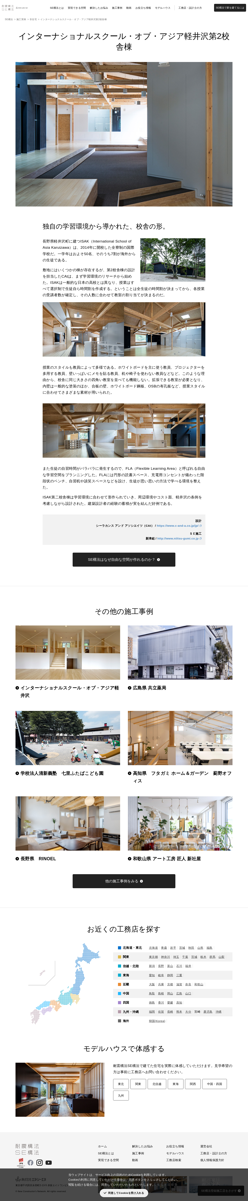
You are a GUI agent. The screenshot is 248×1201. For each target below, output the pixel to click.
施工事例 (117, 7)
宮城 (182, 947)
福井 (188, 966)
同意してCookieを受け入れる (126, 1193)
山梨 (222, 956)
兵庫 (161, 984)
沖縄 (219, 1011)
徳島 (152, 1002)
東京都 (153, 956)
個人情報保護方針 (212, 1160)
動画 (129, 7)
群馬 (212, 956)
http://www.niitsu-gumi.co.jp (178, 538)
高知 (179, 1002)
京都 (170, 984)
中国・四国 (214, 1084)
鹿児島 (207, 1011)
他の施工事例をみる (121, 881)
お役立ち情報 (143, 7)
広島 (179, 993)
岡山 (170, 993)
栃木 (203, 956)
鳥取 (152, 993)
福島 (210, 947)
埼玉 (176, 956)
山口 (188, 993)
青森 (164, 947)
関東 (138, 1084)
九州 (121, 1095)
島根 (161, 993)
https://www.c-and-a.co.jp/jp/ (178, 525)
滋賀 (179, 984)
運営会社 (206, 1146)
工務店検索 (173, 1160)
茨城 (194, 956)
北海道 (153, 947)
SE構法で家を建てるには (230, 7)
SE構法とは (57, 7)
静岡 (170, 975)
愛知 (152, 975)
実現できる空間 (77, 7)
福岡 (152, 1011)
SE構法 (9, 19)
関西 (193, 1084)
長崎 (170, 1011)
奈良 (188, 984)
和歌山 (198, 984)
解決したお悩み (99, 7)
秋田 (191, 947)
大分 (188, 1011)
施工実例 (21, 19)
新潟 (152, 966)
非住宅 (33, 19)
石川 (179, 966)
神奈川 (165, 956)
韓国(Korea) (157, 1021)
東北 (121, 1084)
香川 (161, 1002)
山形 (200, 947)
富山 (170, 966)
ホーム (102, 1146)
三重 (179, 975)
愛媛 (170, 1002)
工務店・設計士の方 (190, 7)
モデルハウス (163, 7)
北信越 (156, 1084)
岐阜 (161, 975)
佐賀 (161, 1011)
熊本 (179, 1011)
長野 (161, 966)
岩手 (173, 947)
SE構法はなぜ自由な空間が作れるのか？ (121, 559)
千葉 (185, 956)
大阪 (152, 984)
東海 (176, 1084)
